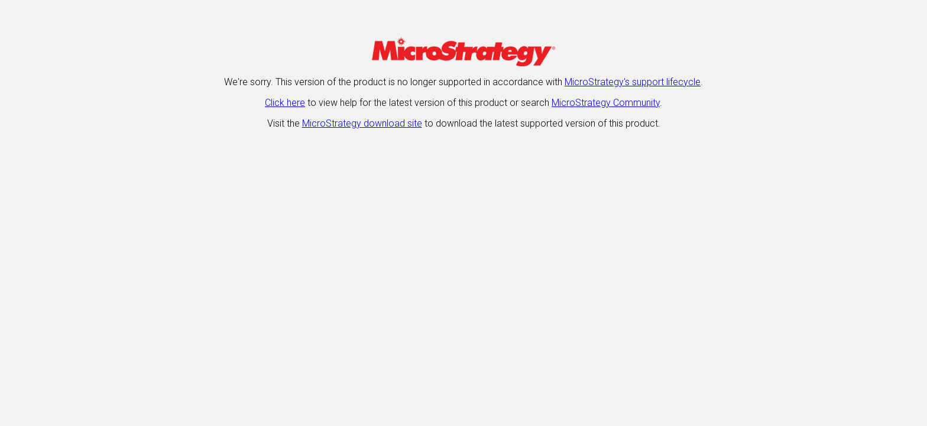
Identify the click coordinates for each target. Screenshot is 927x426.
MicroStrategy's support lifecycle (633, 82)
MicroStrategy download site (362, 123)
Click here (285, 102)
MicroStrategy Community (606, 102)
